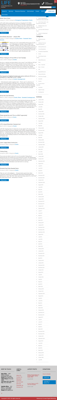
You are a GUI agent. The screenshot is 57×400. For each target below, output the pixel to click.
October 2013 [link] (40, 277)
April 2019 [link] (40, 170)
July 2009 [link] (40, 359)
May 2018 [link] (40, 189)
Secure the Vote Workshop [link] (7, 95)
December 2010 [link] (41, 331)
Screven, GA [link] (19, 387)
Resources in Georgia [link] (42, 76)
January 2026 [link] (41, 99)
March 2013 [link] (40, 286)
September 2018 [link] (41, 182)
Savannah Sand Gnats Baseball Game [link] (9, 168)
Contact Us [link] (19, 377)
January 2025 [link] (41, 111)
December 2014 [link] (41, 265)
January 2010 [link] (41, 355)
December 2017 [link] (41, 201)
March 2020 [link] (40, 154)
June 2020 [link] (40, 151)
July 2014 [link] (40, 274)
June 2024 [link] (40, 123)
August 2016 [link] (40, 234)
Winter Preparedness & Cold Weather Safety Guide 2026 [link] (33, 376)
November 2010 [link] (41, 333)
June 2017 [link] (40, 213)
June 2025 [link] (40, 106)
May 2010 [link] (40, 345)
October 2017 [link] (40, 206)
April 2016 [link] (40, 243)
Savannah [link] (40, 78)
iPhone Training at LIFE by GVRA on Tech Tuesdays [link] (13, 57)
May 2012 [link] (40, 303)
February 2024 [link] (41, 128)
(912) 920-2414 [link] (48, 3)
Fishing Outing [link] (3, 151)
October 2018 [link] (40, 180)
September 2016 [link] (41, 232)
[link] (55, 1)
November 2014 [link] (41, 267)
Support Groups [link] (41, 89)
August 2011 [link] (40, 317)
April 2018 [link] (40, 191)
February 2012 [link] (41, 310)
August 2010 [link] (40, 340)
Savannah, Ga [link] (19, 385)
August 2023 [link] (40, 132)
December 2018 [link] (41, 175)
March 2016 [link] (40, 246)
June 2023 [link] (40, 135)
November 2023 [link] (41, 130)
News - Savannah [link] (23, 38)
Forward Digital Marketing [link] (49, 398)
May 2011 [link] (40, 324)
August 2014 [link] (40, 272)
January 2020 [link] (41, 156)
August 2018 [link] (40, 184)
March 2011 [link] (40, 329)
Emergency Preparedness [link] (21, 20)
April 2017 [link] (40, 217)
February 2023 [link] (41, 139)
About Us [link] (4, 11)
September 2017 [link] (41, 208)
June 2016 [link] (40, 239)
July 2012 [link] (40, 298)
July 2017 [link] (40, 210)
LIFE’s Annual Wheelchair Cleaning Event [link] (10, 124)
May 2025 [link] (40, 109)
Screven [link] (39, 81)
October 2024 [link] (40, 116)
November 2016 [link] (41, 229)
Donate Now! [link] (51, 11)
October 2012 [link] (40, 291)
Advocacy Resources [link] (42, 46)
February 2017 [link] (41, 222)
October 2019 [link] (40, 158)
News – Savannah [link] (41, 64)
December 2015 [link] (41, 253)
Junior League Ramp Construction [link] (8, 142)
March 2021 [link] (40, 149)
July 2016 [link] (40, 236)
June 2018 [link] (40, 187)
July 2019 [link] (40, 165)
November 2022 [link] (41, 142)
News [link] (39, 62)
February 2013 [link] (41, 288)
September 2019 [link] (41, 161)
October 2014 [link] (40, 269)
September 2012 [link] (41, 293)
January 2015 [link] (41, 262)
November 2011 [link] (41, 314)
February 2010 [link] (41, 352)
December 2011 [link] (41, 312)
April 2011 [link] (40, 326)
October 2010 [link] (40, 336)
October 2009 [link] (40, 357)
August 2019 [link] (40, 163)
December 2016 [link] (41, 227)
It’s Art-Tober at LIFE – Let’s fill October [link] (33, 384)
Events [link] (37, 11)
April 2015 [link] (40, 258)
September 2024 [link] (41, 118)
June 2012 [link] (40, 300)
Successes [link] (5, 14)
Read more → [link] (4, 33)
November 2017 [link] (41, 203)
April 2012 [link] (40, 305)
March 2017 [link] (40, 220)
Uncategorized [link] (21, 79)
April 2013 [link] (40, 284)
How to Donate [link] (46, 374)
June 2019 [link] (40, 168)
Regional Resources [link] (42, 71)
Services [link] (11, 11)
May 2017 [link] (40, 215)
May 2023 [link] (40, 137)
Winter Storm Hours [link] (5, 18)
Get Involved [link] (30, 11)
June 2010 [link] (40, 343)
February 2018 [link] (41, 196)
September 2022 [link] (41, 144)
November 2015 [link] (41, 255)
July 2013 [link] (40, 279)
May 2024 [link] (40, 125)
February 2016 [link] (41, 248)
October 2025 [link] (40, 102)
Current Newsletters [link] (42, 49)
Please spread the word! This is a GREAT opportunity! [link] (13, 115)
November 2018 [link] (41, 177)
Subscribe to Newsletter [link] (47, 382)
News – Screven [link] (41, 67)
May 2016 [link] (40, 241)
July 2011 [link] (40, 319)
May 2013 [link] (40, 281)
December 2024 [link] (41, 113)
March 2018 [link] (40, 194)
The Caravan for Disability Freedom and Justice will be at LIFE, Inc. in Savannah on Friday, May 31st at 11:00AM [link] (17, 76)
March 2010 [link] (40, 350)
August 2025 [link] (40, 104)
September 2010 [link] (41, 338)
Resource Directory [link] (20, 11)
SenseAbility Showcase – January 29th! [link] (10, 36)
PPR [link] (39, 69)
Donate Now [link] (46, 377)
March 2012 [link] (40, 307)
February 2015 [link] (41, 260)
